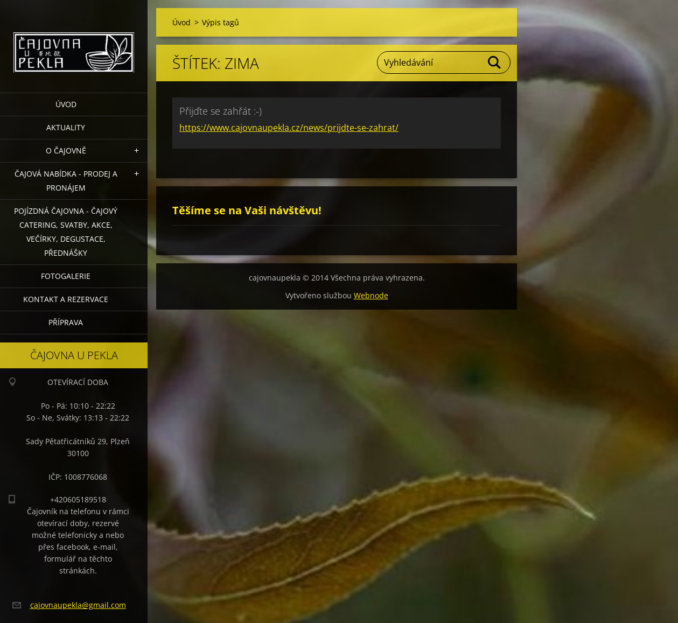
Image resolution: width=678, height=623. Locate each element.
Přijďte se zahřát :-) (220, 110)
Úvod (65, 104)
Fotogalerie (65, 276)
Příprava (65, 322)
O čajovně (66, 150)
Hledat (495, 62)
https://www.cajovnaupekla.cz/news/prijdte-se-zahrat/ (289, 128)
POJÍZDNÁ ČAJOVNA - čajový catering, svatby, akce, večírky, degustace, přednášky (65, 232)
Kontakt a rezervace (65, 299)
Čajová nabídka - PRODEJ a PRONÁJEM (66, 181)
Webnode (371, 295)
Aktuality (65, 127)
